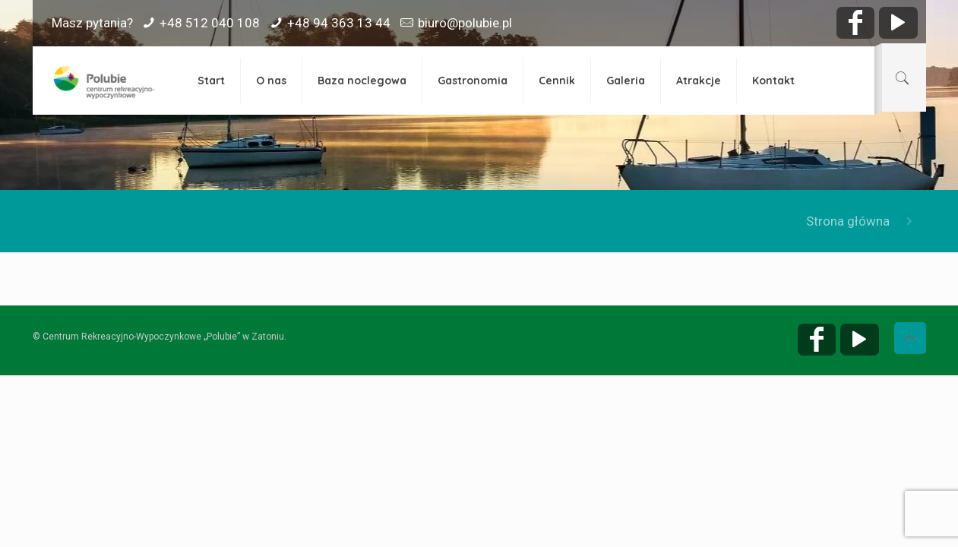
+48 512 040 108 (210, 22)
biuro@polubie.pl (465, 22)
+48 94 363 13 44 (338, 22)
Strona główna (848, 221)
